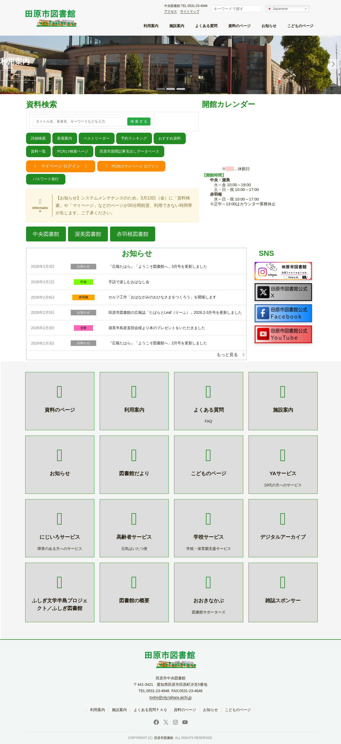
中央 (83, 282)
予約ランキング (134, 138)
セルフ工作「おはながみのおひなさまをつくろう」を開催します (162, 297)
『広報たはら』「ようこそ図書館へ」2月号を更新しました (157, 343)
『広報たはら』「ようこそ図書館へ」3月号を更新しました (157, 266)
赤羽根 (83, 297)
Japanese (277, 9)
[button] (333, 64)
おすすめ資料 (169, 138)
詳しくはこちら (18, 75)
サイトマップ (189, 11)
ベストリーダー (96, 138)
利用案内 (15, 61)
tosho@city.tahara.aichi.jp (170, 697)
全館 (83, 328)
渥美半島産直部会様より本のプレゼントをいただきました (156, 328)
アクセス (170, 11)
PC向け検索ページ (72, 151)
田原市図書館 (163, 738)
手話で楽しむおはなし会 (128, 282)
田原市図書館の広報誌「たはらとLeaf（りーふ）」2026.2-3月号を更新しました (175, 312)
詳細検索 (38, 138)
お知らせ (83, 266)
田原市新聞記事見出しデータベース (129, 151)
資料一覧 (38, 151)
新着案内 (64, 138)
